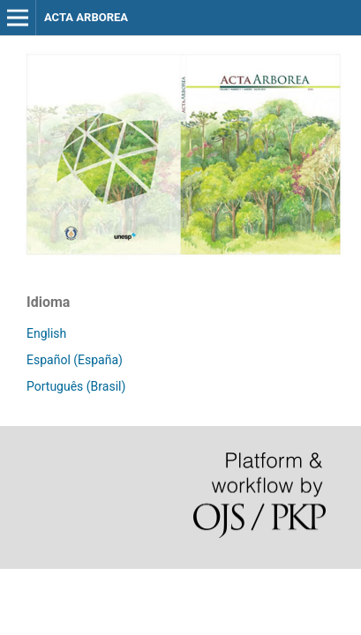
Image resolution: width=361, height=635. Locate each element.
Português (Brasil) (75, 386)
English (46, 333)
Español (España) (74, 360)
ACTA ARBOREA (86, 17)
